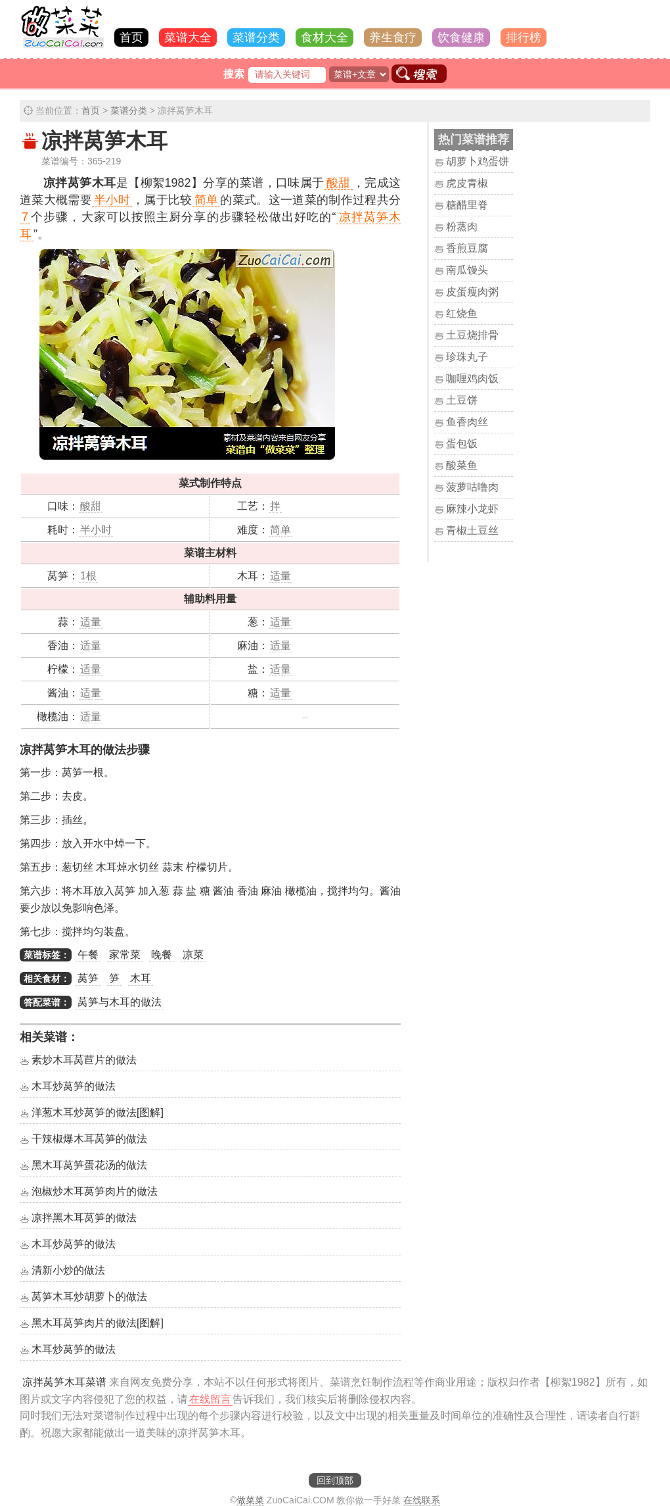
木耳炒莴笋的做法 (74, 1086)
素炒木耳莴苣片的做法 (84, 1059)
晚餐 (161, 954)
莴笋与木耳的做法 (120, 1002)
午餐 (88, 954)
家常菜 (125, 954)
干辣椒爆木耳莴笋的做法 (89, 1138)
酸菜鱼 (462, 465)
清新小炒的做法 (68, 1270)
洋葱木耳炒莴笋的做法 (98, 1112)
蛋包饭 (462, 443)
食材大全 (324, 37)
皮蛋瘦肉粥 (472, 291)
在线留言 (210, 1399)
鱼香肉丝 (467, 421)
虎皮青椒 (467, 183)
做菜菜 (250, 1500)
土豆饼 (462, 400)
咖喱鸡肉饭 (472, 378)
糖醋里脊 (467, 204)
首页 (131, 37)
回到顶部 (335, 1480)
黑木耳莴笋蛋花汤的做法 (89, 1165)
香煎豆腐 (467, 248)
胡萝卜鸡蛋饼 (477, 161)
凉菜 (193, 954)
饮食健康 (461, 37)
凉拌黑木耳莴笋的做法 (84, 1217)
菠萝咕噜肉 (472, 487)
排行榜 (523, 37)
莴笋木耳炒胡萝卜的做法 (89, 1296)
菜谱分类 (256, 37)
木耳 (140, 978)
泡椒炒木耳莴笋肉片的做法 (95, 1191)
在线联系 (421, 1500)
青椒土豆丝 (472, 530)
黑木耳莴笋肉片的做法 (98, 1322)
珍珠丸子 (467, 356)
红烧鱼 (462, 313)
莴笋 (88, 978)
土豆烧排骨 (472, 335)
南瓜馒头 (467, 270)
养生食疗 (392, 37)
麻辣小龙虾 (472, 508)
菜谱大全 (188, 37)
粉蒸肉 (462, 226)
